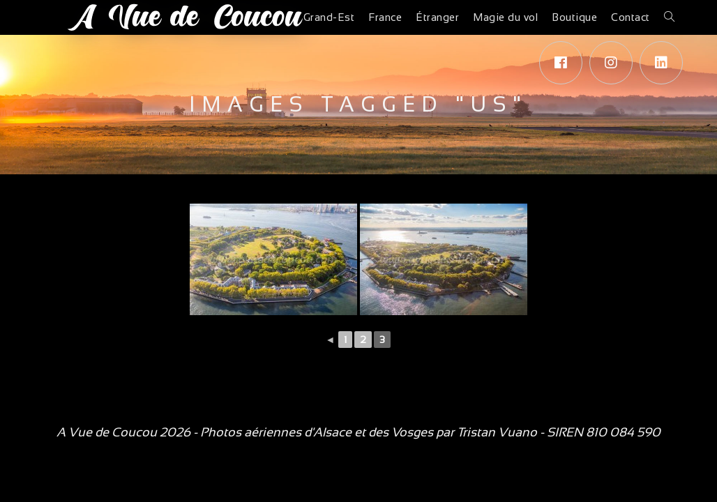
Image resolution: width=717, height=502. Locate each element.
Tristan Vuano (497, 432)
